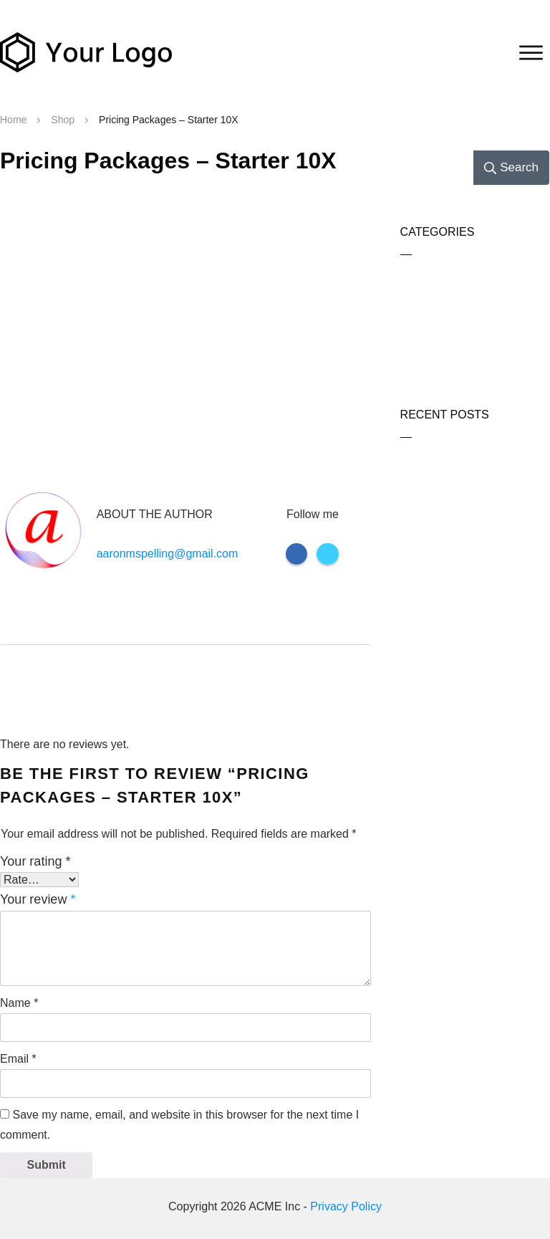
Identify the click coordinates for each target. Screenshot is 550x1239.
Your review (37, 899)
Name (19, 1003)
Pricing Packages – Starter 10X (168, 160)
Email (18, 1059)
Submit (46, 1165)
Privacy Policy (346, 1206)
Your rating (35, 861)
